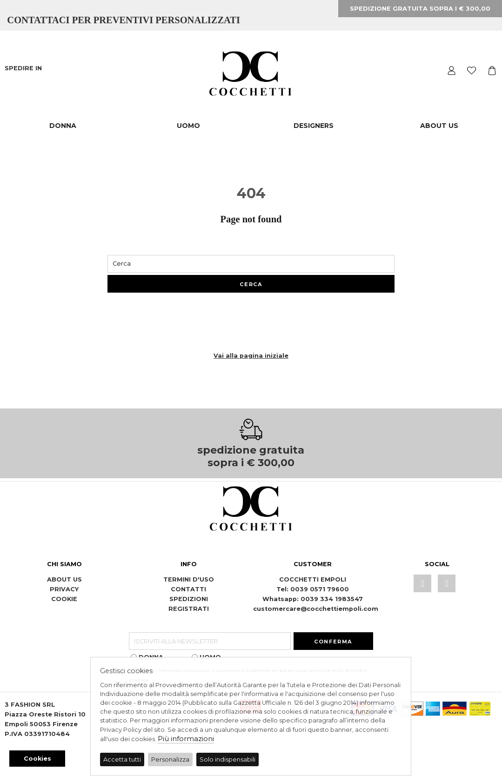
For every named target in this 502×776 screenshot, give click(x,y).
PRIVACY (64, 589)
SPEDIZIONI (188, 598)
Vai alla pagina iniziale (251, 355)
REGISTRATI (188, 608)
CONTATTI (188, 589)
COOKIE (64, 598)
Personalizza (170, 759)
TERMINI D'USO (188, 579)
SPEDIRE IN (24, 68)
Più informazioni (186, 738)
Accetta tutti (122, 759)
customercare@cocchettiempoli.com (315, 608)
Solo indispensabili (227, 759)
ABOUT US (439, 125)
